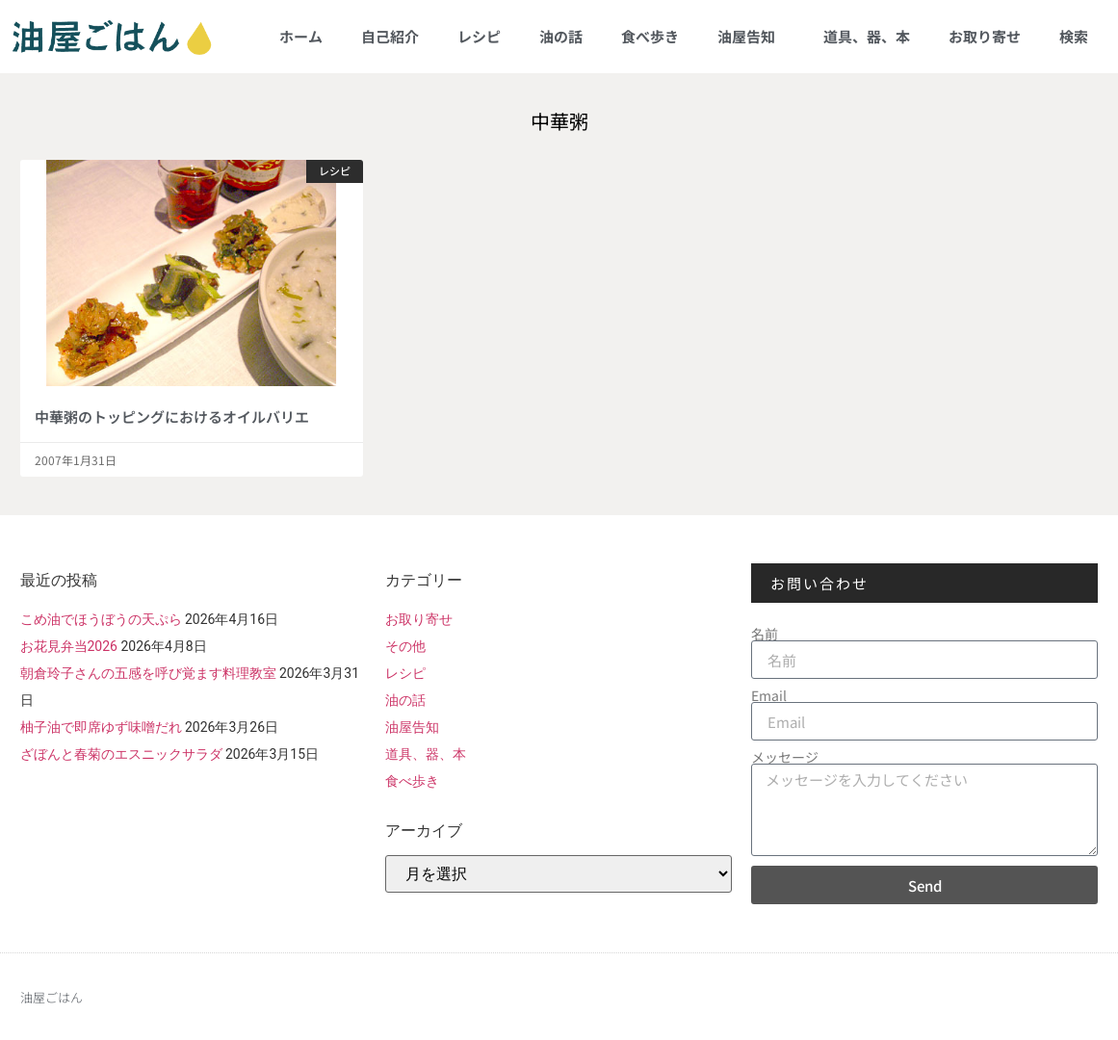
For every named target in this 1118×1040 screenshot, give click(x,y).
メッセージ (785, 757)
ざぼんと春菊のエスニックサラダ (121, 754)
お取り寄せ (985, 36)
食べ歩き (650, 36)
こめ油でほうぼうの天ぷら (101, 619)
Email (769, 695)
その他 (405, 646)
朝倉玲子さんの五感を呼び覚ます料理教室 (148, 673)
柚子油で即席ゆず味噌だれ (101, 727)
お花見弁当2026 (68, 646)
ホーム (301, 36)
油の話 (561, 36)
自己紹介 (390, 36)
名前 (764, 633)
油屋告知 (751, 36)
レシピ (479, 36)
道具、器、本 (866, 36)
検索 (1073, 36)
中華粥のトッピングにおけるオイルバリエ (172, 416)
